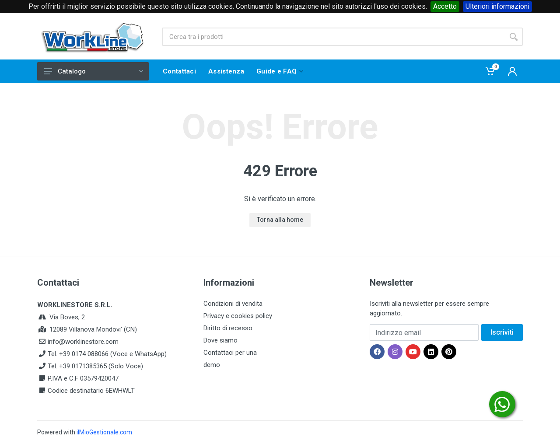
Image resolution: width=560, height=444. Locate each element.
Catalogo (93, 71)
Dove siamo (220, 340)
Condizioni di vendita (232, 304)
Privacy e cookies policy (237, 316)
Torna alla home (280, 219)
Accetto (445, 6)
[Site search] (333, 37)
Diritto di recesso (227, 328)
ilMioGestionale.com (104, 432)
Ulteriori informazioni (497, 6)
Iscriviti (502, 332)
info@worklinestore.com (83, 342)
